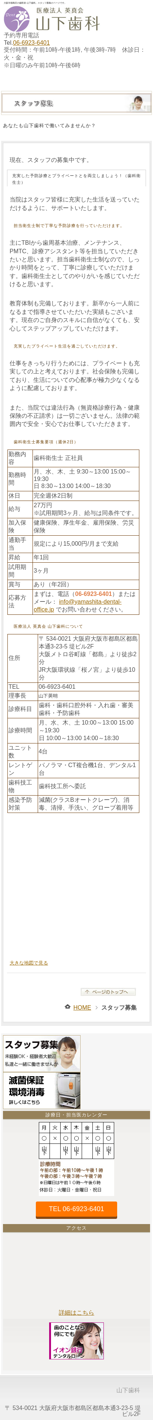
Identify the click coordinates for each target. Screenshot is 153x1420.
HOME (82, 1007)
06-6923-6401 (31, 43)
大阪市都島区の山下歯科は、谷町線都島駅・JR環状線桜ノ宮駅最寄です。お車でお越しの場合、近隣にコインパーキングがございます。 (76, 1272)
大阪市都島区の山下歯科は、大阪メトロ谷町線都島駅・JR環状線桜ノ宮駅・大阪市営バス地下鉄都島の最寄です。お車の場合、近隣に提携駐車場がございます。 (76, 885)
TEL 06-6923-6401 (76, 1209)
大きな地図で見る (29, 963)
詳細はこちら (76, 1312)
